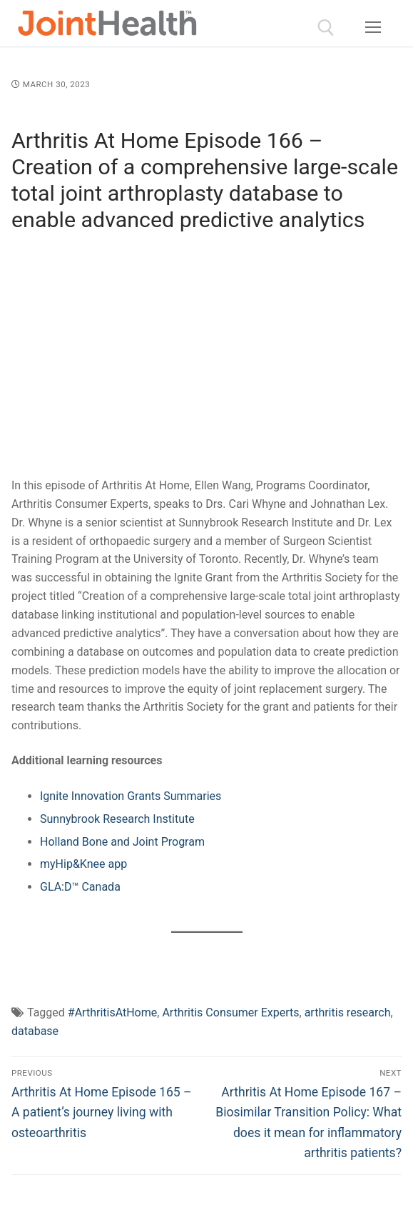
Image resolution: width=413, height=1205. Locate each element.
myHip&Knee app (83, 864)
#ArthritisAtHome (112, 1012)
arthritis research (348, 1012)
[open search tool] (326, 27)
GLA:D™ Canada (80, 887)
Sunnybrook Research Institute (117, 819)
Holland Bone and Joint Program (122, 842)
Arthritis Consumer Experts (230, 1012)
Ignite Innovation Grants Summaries (130, 796)
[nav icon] (373, 28)
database (34, 1031)
